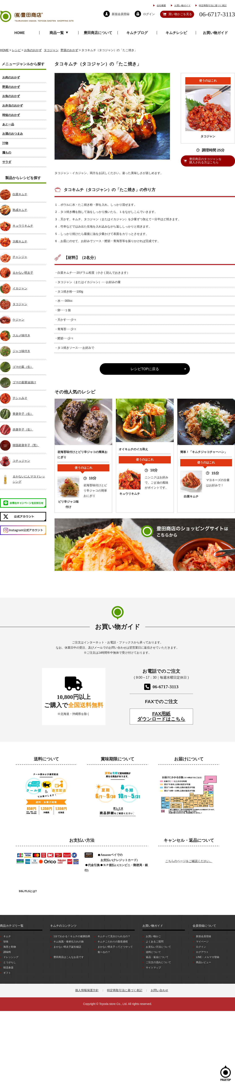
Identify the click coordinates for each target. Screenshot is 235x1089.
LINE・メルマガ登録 (207, 957)
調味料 (7, 952)
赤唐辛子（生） (23, 429)
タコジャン (20, 304)
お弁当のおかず (12, 105)
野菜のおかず (11, 86)
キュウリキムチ (23, 225)
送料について (153, 952)
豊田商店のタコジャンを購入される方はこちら (205, 160)
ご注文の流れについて (158, 962)
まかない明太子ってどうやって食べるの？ (115, 949)
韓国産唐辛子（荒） (26, 445)
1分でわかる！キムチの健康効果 (72, 936)
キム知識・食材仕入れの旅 (69, 941)
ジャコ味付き (21, 351)
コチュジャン (21, 460)
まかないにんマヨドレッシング (29, 479)
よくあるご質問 (154, 941)
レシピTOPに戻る (145, 369)
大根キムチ (20, 241)
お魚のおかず (11, 96)
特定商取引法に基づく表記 (213, 5)
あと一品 (8, 124)
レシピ (16, 50)
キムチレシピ (176, 33)
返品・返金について (157, 957)
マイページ (202, 941)
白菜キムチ (20, 194)
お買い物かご (153, 936)
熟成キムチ (20, 210)
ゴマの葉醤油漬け (24, 382)
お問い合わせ (159, 990)
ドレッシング (10, 957)
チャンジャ (20, 257)
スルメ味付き (21, 335)
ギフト (7, 972)
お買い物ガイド (182, 5)
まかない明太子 (23, 272)
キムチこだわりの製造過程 (113, 941)
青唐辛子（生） (23, 413)
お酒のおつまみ (12, 133)
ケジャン (18, 319)
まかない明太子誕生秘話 (67, 946)
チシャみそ (20, 398)
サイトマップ (153, 967)
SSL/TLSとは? (28, 891)
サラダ (6, 162)
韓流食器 (8, 967)
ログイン (201, 946)
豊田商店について (98, 33)
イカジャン (20, 288)
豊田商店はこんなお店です (69, 957)
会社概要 (161, 5)
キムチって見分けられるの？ (114, 936)
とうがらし (9, 962)
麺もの (6, 152)
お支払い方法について (158, 946)
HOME (19, 33)
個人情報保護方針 (87, 990)
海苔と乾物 (9, 946)
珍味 (5, 941)
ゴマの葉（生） (23, 366)
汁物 (5, 143)
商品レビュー (203, 962)
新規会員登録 (203, 936)
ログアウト (202, 952)
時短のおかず (11, 115)
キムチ (7, 936)
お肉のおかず (11, 77)
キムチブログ (137, 33)
